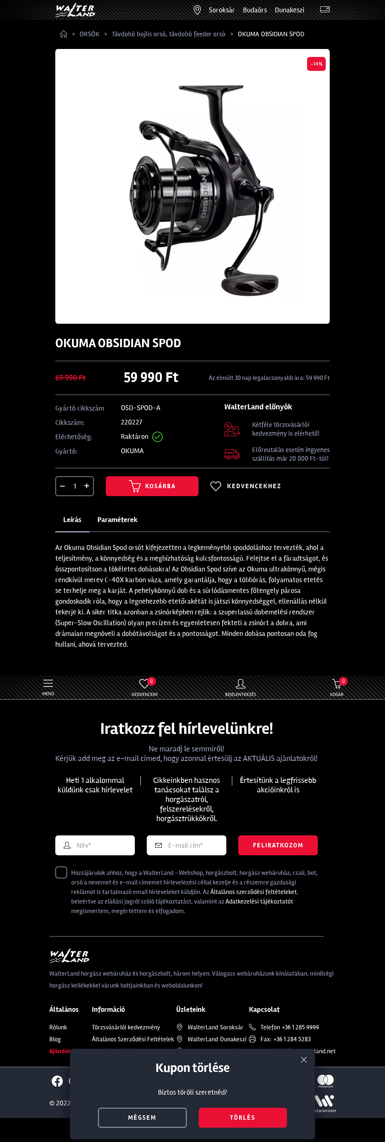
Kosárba (152, 486)
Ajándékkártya (69, 1051)
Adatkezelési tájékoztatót (259, 901)
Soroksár (222, 10)
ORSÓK (89, 34)
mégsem (142, 1118)
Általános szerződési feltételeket (253, 892)
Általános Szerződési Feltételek (133, 1039)
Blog (55, 1039)
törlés (242, 1118)
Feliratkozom (278, 845)
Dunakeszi (289, 10)
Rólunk (58, 1027)
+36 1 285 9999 (300, 1027)
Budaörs (255, 10)
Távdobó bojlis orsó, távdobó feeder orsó (169, 34)
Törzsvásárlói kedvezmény (126, 1027)
